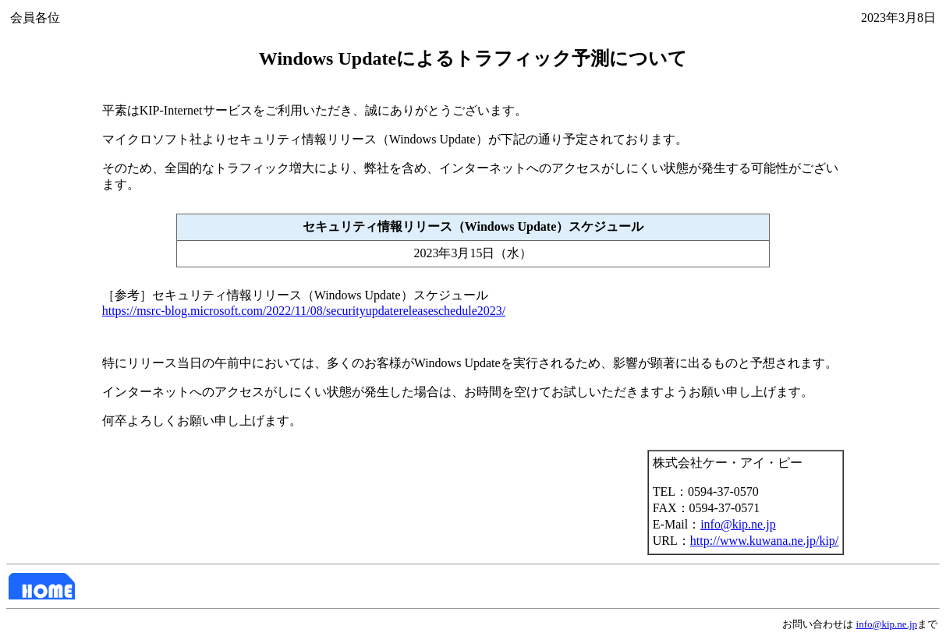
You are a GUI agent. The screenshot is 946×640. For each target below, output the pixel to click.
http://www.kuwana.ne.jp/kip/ (764, 540)
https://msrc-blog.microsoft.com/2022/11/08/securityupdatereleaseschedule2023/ (304, 310)
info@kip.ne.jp (738, 524)
